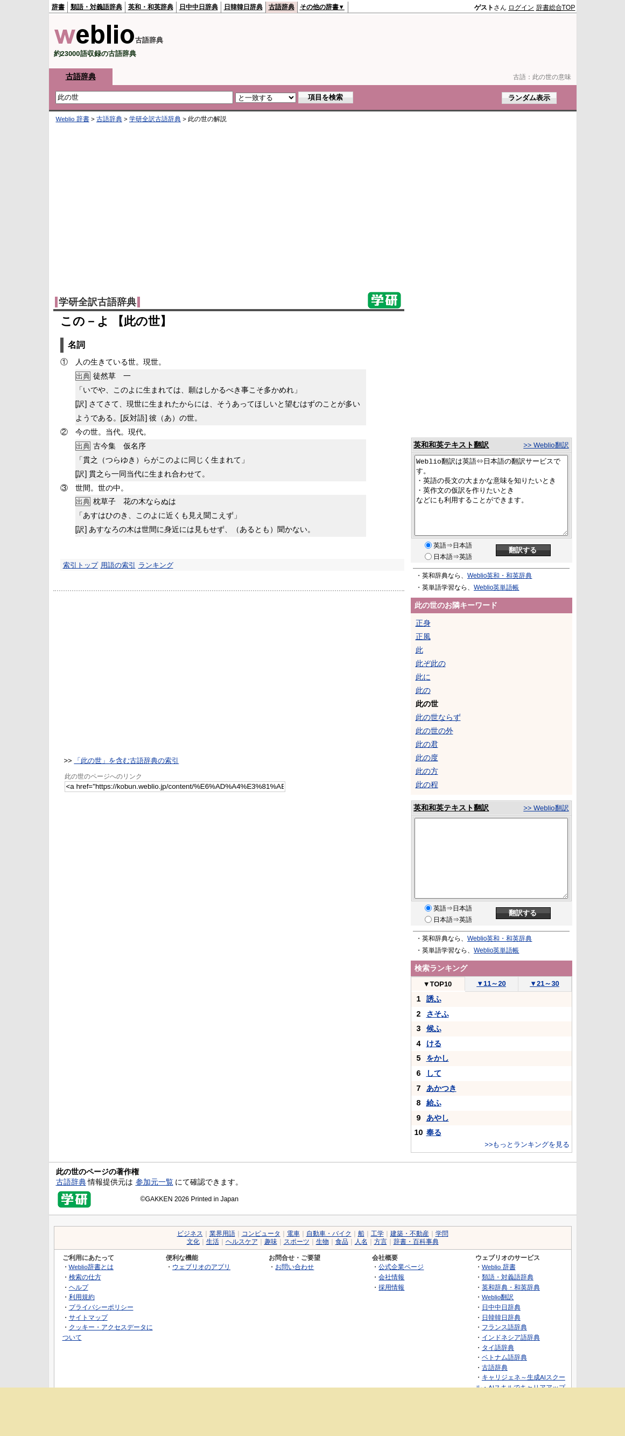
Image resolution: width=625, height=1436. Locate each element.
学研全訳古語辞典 (155, 119)
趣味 (270, 1241)
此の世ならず (438, 717)
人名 (361, 1241)
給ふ (433, 1102)
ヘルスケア (242, 1241)
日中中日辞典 (198, 7)
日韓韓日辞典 (243, 7)
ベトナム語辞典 (504, 1357)
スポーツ (297, 1241)
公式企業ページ (401, 1266)
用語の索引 (118, 565)
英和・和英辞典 (150, 7)
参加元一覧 (154, 1182)
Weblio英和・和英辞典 (499, 575)
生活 (212, 1241)
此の (423, 690)
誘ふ (433, 998)
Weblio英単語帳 (496, 587)
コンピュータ (261, 1233)
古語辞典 (281, 7)
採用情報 (391, 1287)
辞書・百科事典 (416, 1241)
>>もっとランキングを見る (527, 1144)
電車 (293, 1233)
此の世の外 (434, 730)
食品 (341, 1241)
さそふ (437, 1014)
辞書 (58, 7)
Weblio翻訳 (498, 1296)
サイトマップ (88, 1317)
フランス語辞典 (504, 1326)
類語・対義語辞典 (96, 7)
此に (423, 677)
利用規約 (82, 1296)
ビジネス (190, 1233)
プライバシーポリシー (101, 1307)
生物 (322, 1241)
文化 (193, 1241)
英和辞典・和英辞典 (511, 1287)
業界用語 (222, 1233)
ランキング (155, 565)
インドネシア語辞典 (511, 1337)
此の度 (427, 757)
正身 (423, 623)
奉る (433, 1132)
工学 (377, 1233)
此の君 (427, 744)
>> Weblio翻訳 (545, 445)
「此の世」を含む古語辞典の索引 (126, 760)
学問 (442, 1233)
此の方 (427, 771)
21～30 (544, 983)
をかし (437, 1058)
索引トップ (80, 565)
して (433, 1073)
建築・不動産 (409, 1233)
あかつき (441, 1088)
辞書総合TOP (555, 7)
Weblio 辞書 (72, 119)
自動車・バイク (329, 1233)
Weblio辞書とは (91, 1266)
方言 (380, 1241)
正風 (423, 636)
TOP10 (437, 984)
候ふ (433, 1028)
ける (433, 1043)
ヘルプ (78, 1287)
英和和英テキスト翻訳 (451, 444)
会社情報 (391, 1276)
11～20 (491, 983)
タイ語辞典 (498, 1347)
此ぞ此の (431, 663)
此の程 (427, 784)
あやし (437, 1117)
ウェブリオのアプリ (201, 1266)
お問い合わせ (294, 1266)
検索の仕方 (85, 1276)
